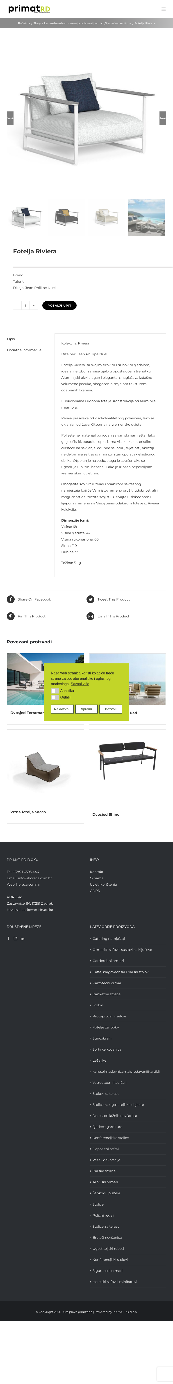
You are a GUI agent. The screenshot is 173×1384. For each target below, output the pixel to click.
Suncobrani (102, 1038)
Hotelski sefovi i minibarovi (115, 1281)
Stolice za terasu (106, 1226)
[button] (55, 691)
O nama (97, 878)
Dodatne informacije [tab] (24, 350)
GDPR (95, 890)
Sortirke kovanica (107, 1049)
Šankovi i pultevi (106, 1193)
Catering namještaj (109, 938)
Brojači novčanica (107, 1237)
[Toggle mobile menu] (164, 9)
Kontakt (96, 871)
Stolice (98, 1204)
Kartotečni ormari (107, 982)
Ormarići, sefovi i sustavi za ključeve (122, 949)
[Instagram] (15, 938)
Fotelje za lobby (106, 1027)
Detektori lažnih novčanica (115, 1115)
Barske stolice (104, 1171)
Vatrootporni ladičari (110, 1082)
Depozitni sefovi (106, 1148)
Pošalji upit (59, 305)
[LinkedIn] (22, 938)
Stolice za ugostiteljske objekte (118, 1104)
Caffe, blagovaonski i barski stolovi (121, 971)
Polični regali (103, 1215)
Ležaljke (99, 1060)
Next (163, 118)
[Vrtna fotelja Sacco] (45, 766)
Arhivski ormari (105, 1182)
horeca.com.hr (28, 884)
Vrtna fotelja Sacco (28, 811)
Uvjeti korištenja (103, 884)
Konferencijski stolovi (110, 1259)
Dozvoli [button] (110, 709)
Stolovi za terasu (106, 1093)
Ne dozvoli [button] (62, 709)
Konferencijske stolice (111, 1137)
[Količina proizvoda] (25, 305)
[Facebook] (8, 938)
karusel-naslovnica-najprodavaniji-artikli (126, 1071)
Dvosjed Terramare (28, 713)
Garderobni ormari (108, 960)
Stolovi (98, 1005)
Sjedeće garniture (107, 1126)
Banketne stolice (107, 993)
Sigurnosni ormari (108, 1270)
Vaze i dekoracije (106, 1160)
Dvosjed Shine (105, 814)
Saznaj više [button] (80, 684)
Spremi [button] (86, 709)
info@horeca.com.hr (35, 878)
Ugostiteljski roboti (108, 1248)
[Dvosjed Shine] (127, 767)
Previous (10, 118)
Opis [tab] (11, 339)
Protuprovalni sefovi (109, 1016)
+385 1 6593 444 (26, 871)
